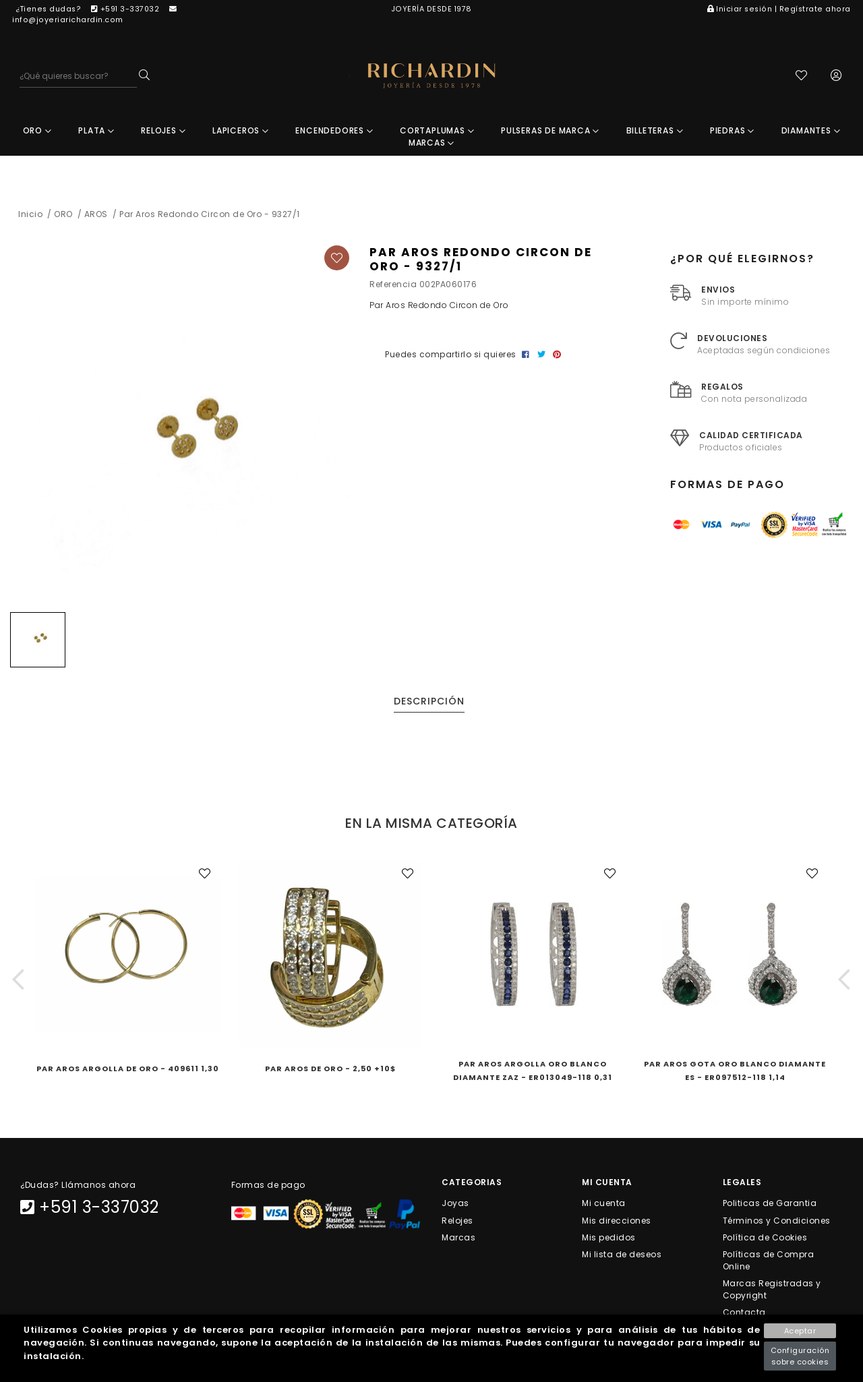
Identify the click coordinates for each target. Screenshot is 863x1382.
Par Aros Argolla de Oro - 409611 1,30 (127, 1069)
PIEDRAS (732, 132)
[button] (18, 980)
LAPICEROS (240, 132)
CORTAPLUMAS (437, 132)
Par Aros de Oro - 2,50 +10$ (330, 1069)
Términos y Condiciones (777, 1221)
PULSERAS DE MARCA (550, 132)
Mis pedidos (609, 1238)
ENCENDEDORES (334, 132)
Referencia (393, 285)
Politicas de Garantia (770, 1204)
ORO (37, 132)
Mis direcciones (616, 1221)
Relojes (457, 1221)
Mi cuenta (604, 1204)
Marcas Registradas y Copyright (772, 1290)
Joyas (455, 1204)
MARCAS (431, 144)
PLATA (96, 132)
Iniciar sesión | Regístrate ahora (779, 9)
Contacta (744, 1313)
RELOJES (163, 132)
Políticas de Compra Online (768, 1261)
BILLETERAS (655, 132)
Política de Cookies (765, 1238)
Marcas (458, 1238)
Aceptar (800, 1330)
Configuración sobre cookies (800, 1356)
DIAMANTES (811, 132)
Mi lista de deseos (621, 1255)
